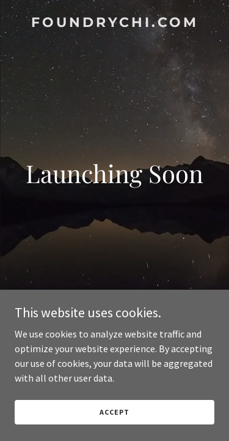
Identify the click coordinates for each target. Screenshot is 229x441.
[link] (114, 23)
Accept (114, 412)
